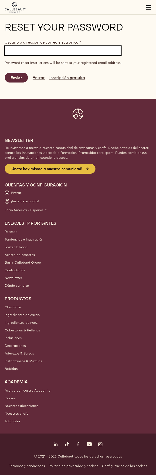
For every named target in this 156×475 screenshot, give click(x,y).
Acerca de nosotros (20, 255)
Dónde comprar (17, 285)
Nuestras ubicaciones (21, 406)
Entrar (39, 77)
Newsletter (13, 278)
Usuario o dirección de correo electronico (43, 42)
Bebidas (11, 369)
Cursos (10, 398)
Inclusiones (13, 338)
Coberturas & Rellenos (22, 330)
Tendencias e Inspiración (24, 239)
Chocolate (13, 307)
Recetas (11, 232)
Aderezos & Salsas (19, 353)
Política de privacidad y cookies (73, 466)
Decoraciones (15, 346)
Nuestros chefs (16, 413)
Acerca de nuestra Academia (28, 390)
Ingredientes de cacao (22, 315)
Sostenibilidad (16, 247)
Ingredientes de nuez (21, 322)
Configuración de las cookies (124, 466)
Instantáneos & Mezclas (23, 361)
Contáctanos (15, 270)
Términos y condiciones (27, 466)
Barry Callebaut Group (23, 262)
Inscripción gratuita (67, 77)
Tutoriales (12, 421)
